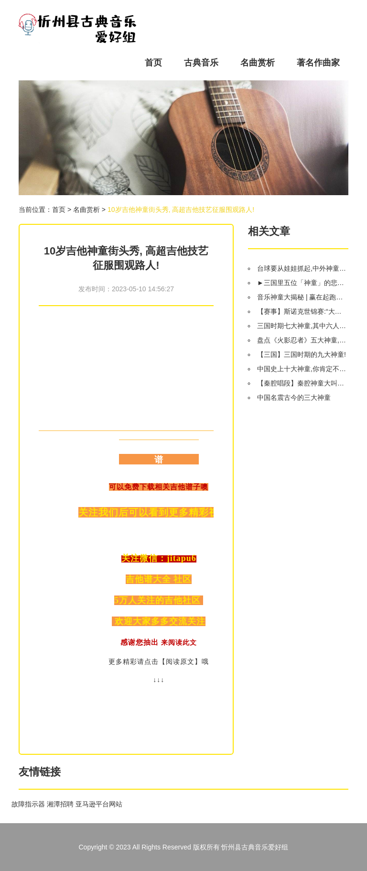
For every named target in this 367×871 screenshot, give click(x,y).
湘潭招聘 (60, 804)
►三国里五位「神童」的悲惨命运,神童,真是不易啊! (302, 283)
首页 (153, 62)
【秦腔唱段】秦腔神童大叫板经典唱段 (302, 383)
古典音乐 (201, 62)
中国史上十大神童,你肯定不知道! (302, 369)
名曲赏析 (257, 62)
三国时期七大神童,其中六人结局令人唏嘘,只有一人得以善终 (302, 326)
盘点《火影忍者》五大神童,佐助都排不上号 (302, 340)
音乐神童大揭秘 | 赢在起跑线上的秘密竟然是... (302, 297)
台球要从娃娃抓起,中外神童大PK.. (302, 268)
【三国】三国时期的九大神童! (301, 354)
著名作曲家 (318, 62)
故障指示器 (28, 804)
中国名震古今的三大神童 (294, 397)
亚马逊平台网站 (99, 804)
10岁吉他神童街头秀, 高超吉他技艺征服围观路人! (181, 209)
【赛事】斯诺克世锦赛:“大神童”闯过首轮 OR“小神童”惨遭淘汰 (302, 311)
